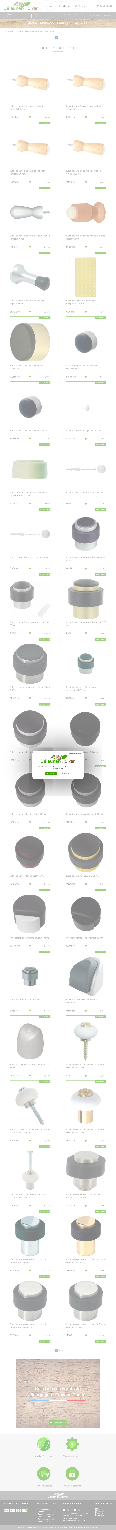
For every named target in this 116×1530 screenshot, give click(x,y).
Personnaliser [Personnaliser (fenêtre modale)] (64, 774)
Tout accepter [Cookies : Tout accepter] (51, 774)
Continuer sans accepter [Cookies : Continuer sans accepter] (74, 754)
